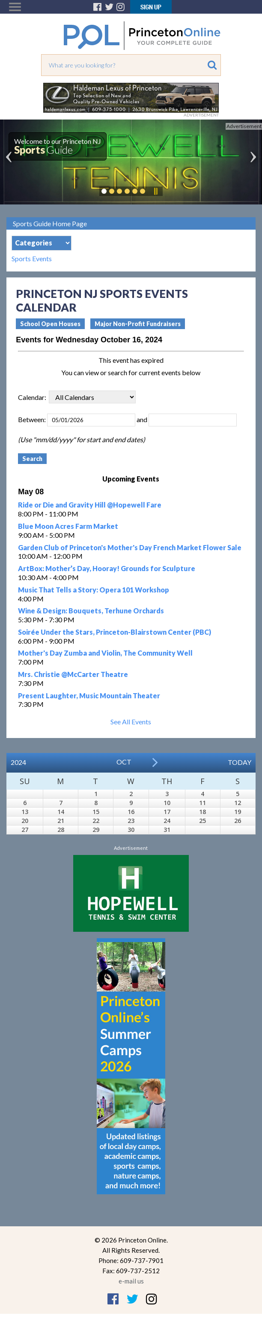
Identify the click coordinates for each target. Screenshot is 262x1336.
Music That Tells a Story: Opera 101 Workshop (93, 590)
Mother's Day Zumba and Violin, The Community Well (105, 653)
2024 (18, 762)
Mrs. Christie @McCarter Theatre (73, 674)
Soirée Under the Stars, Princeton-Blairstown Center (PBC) (114, 632)
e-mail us (131, 1281)
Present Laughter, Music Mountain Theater (89, 695)
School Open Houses (50, 323)
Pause (155, 191)
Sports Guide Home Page (50, 223)
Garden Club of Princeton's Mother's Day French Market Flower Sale (129, 547)
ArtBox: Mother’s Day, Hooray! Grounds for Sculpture (106, 568)
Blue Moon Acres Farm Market (68, 526)
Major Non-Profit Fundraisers (138, 323)
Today (239, 762)
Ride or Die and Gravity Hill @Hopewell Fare (89, 505)
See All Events (130, 722)
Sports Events (32, 259)
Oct (123, 762)
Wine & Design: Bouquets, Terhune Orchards (91, 611)
